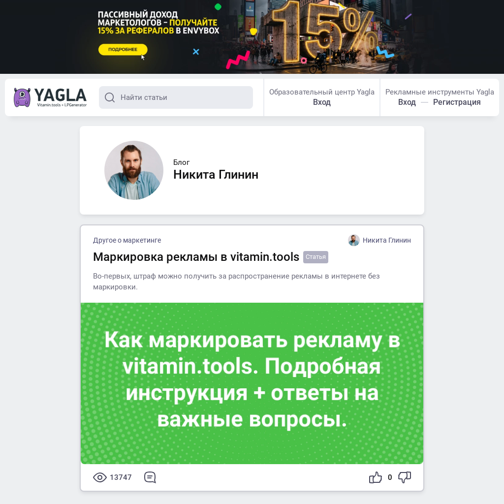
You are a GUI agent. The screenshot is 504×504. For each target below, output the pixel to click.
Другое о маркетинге (127, 240)
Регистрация (457, 102)
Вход (322, 102)
